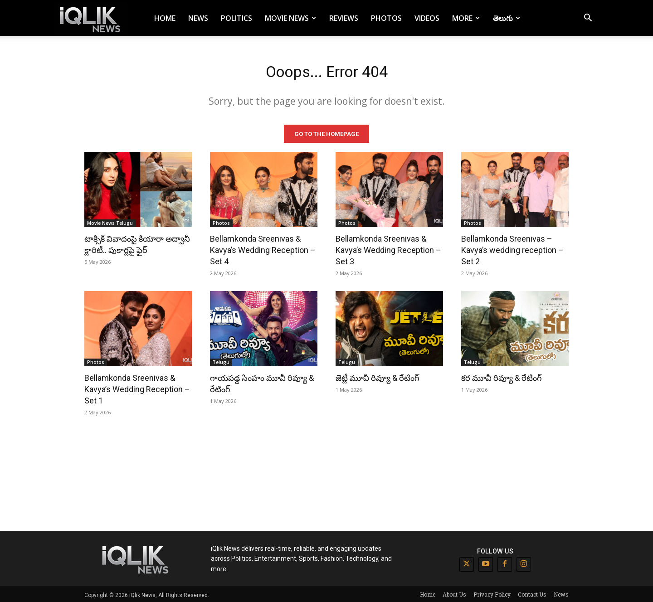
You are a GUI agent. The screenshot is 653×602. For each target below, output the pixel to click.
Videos (426, 18)
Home (164, 18)
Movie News (290, 18)
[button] (588, 19)
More (466, 18)
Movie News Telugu (110, 221)
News (198, 18)
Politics (236, 18)
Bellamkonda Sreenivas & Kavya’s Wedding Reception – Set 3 (388, 248)
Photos (386, 18)
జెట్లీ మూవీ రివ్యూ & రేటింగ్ (377, 376)
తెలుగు (506, 18)
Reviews (343, 18)
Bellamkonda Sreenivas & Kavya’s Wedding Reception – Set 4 (263, 248)
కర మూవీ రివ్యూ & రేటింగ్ (501, 376)
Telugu (221, 360)
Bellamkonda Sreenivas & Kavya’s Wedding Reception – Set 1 (137, 387)
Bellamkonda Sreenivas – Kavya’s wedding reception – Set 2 (512, 248)
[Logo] (91, 18)
